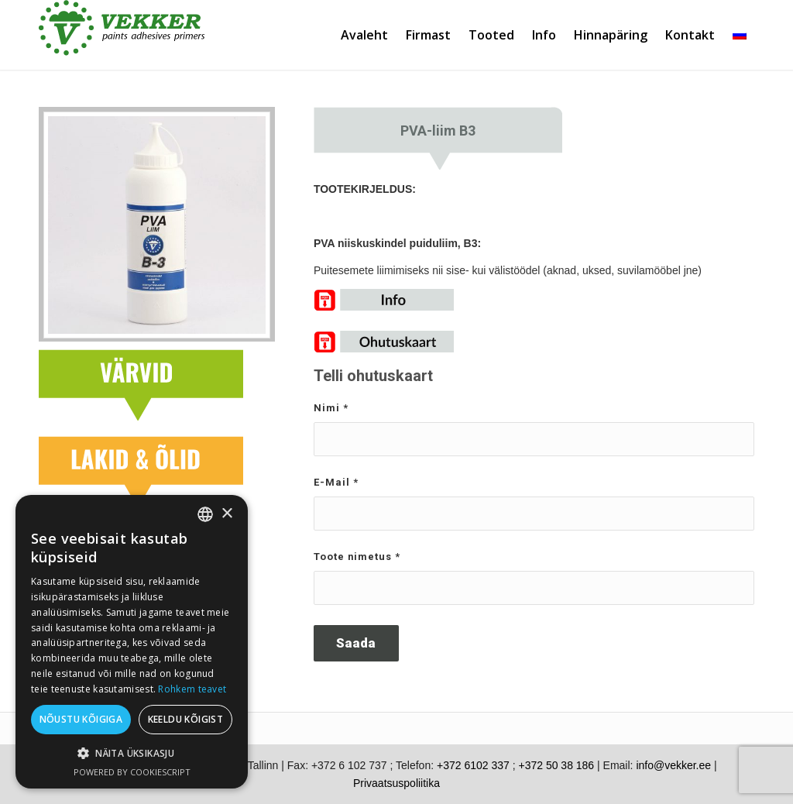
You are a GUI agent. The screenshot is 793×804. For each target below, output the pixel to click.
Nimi (331, 408)
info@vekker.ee (673, 765)
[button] (131, 753)
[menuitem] (363, 35)
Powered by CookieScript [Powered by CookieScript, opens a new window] (132, 772)
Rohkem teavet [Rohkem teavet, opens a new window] (192, 689)
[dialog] (131, 642)
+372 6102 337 (473, 765)
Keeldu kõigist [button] (186, 719)
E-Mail (336, 482)
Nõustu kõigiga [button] (81, 719)
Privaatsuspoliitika (396, 783)
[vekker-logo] (122, 35)
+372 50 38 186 (556, 765)
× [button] (226, 514)
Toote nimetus (357, 556)
